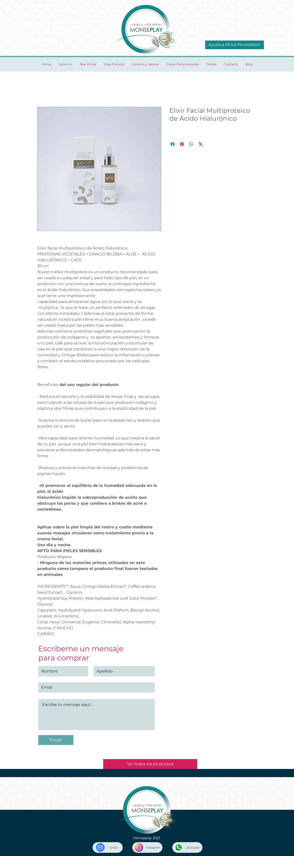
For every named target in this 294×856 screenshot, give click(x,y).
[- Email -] (108, 847)
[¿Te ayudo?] (187, 847)
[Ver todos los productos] (150, 764)
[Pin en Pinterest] (182, 144)
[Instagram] (147, 847)
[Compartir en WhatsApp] (191, 144)
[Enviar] (55, 740)
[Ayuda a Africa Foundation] (234, 45)
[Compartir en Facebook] (173, 144)
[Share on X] (201, 144)
